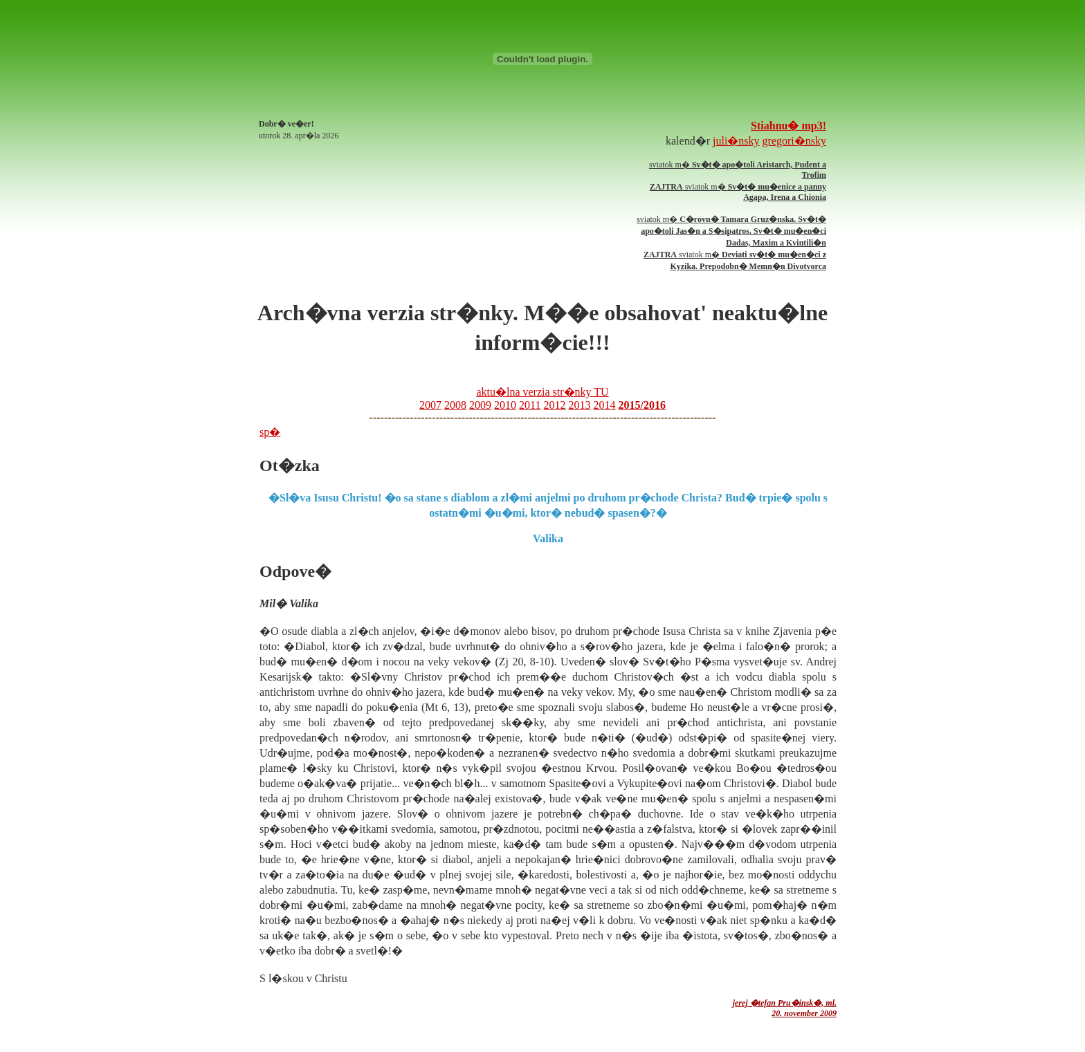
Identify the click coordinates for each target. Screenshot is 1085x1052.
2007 (430, 405)
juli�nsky (736, 141)
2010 (505, 405)
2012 (554, 405)
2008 (455, 405)
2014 (604, 405)
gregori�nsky (794, 141)
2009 (480, 405)
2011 (529, 405)
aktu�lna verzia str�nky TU (542, 392)
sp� (269, 432)
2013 (579, 405)
